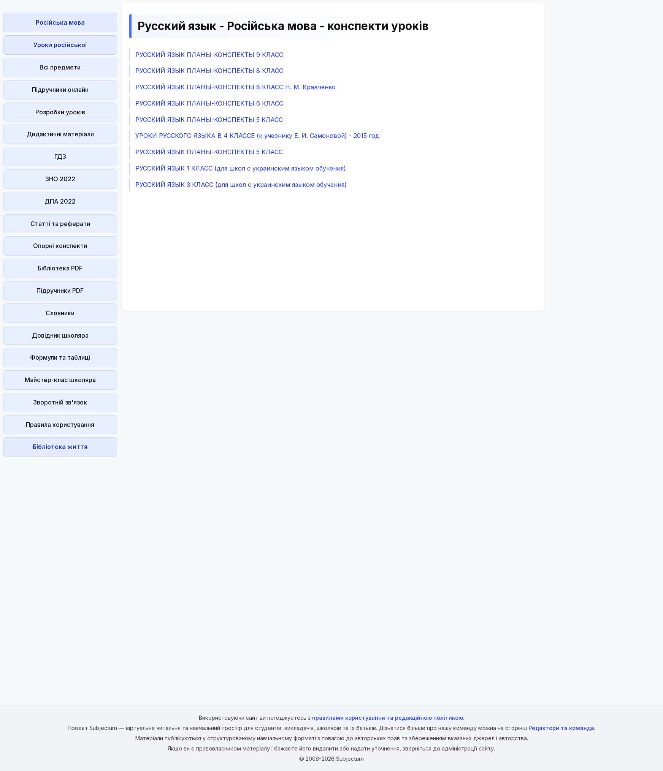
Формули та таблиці (60, 357)
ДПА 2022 (60, 201)
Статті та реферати (60, 224)
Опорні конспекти (60, 246)
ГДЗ (60, 156)
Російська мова (60, 22)
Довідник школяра (60, 335)
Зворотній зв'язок (60, 402)
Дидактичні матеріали (60, 134)
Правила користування (60, 424)
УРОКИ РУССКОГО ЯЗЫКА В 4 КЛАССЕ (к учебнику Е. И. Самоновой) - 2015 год (257, 135)
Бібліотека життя (60, 446)
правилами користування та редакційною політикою (387, 717)
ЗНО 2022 (60, 179)
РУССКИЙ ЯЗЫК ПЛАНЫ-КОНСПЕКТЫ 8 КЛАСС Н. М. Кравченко (235, 87)
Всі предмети (60, 67)
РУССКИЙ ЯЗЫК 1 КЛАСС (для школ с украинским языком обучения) (240, 168)
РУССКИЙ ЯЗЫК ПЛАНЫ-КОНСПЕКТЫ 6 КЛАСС (209, 103)
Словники (60, 313)
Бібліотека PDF (60, 268)
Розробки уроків (60, 112)
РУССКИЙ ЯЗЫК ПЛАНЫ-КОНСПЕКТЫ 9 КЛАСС (209, 54)
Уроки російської (60, 45)
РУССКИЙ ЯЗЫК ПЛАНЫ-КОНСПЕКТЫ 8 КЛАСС (209, 70)
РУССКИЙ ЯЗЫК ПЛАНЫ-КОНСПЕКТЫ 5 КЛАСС (209, 119)
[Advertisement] (60, 573)
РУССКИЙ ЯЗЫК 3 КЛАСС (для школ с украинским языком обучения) (241, 184)
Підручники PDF (60, 290)
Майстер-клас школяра (60, 380)
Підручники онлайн (60, 89)
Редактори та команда (561, 728)
